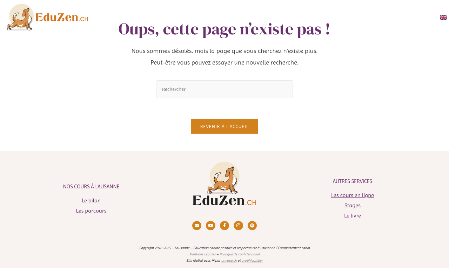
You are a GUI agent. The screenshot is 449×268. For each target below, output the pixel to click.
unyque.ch (229, 260)
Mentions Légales (202, 254)
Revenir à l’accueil (224, 126)
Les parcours (91, 210)
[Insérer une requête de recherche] (224, 89)
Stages (352, 205)
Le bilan (91, 200)
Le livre (352, 215)
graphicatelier (252, 260)
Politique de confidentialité (239, 254)
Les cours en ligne (352, 195)
